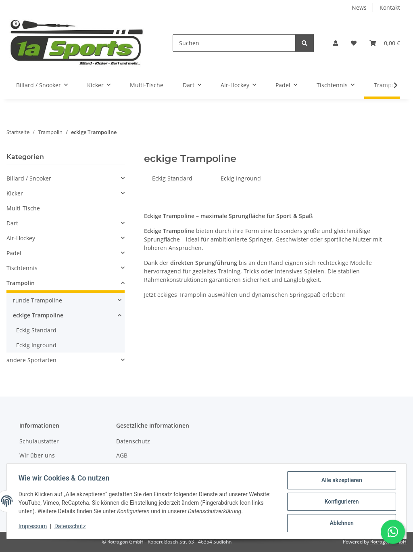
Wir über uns (37, 455)
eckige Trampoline (38, 315)
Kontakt (390, 7)
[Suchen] (234, 43)
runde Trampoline (37, 300)
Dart (12, 223)
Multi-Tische (23, 208)
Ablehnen (340, 523)
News (359, 7)
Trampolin (20, 283)
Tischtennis (22, 268)
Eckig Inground (241, 178)
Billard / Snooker (28, 178)
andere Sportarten (31, 360)
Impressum (34, 527)
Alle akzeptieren (340, 481)
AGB (121, 455)
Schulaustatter (39, 441)
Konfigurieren (340, 502)
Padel (13, 253)
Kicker (14, 193)
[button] (335, 43)
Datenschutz (71, 527)
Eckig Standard (172, 178)
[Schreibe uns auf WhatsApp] (393, 532)
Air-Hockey (20, 238)
